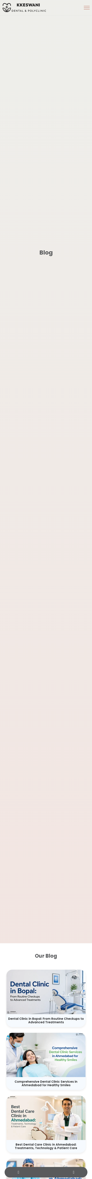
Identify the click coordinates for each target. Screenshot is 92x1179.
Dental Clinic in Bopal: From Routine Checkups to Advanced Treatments (46, 1020)
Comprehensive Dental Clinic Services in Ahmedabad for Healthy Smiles (46, 1083)
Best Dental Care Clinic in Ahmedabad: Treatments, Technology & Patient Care (46, 1146)
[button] (87, 7)
